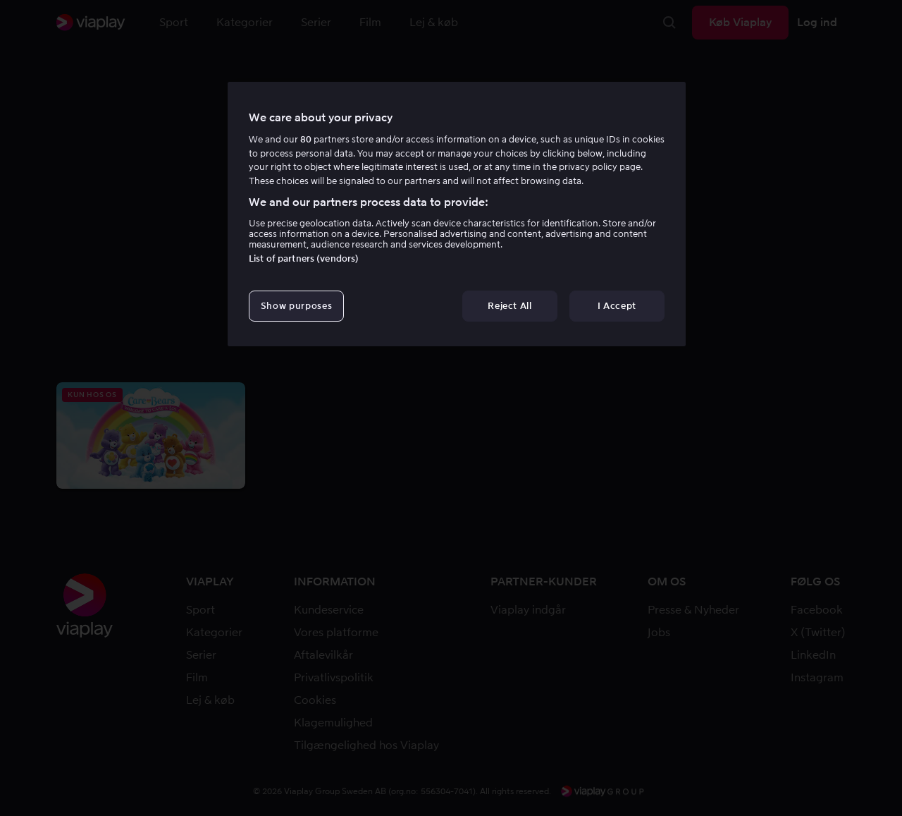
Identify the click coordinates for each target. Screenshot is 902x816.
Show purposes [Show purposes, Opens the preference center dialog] (296, 305)
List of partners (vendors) (304, 258)
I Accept (617, 305)
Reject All (510, 305)
